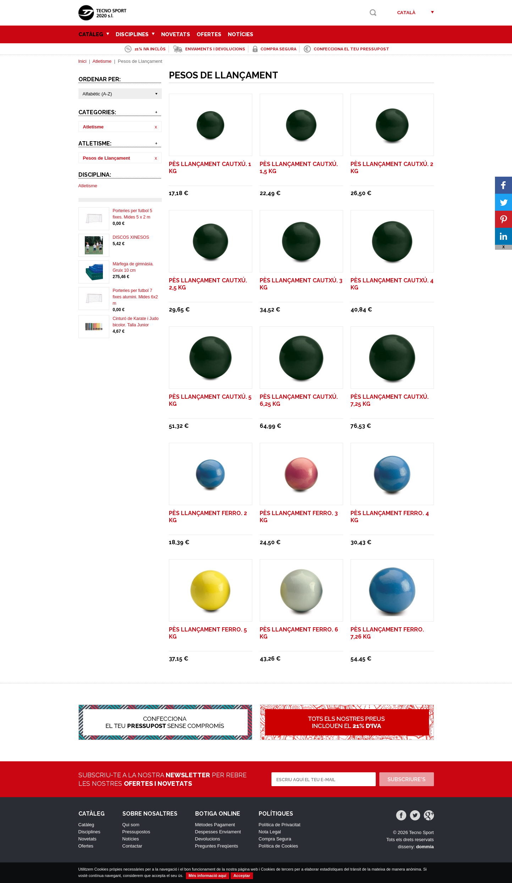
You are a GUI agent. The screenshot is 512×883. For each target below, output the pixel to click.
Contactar (132, 846)
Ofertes (209, 34)
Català (406, 12)
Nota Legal (270, 831)
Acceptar (241, 875)
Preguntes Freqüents (216, 846)
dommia (425, 846)
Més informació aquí (207, 875)
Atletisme (102, 61)
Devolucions (207, 838)
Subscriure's (406, 779)
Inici (82, 61)
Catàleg (93, 34)
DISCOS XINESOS (131, 237)
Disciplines (135, 34)
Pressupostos (136, 831)
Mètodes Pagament (215, 824)
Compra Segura (275, 838)
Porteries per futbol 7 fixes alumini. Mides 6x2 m (135, 297)
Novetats (175, 34)
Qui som (130, 824)
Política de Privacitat (280, 824)
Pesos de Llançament (106, 158)
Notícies (240, 34)
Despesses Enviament (218, 831)
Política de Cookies (278, 846)
